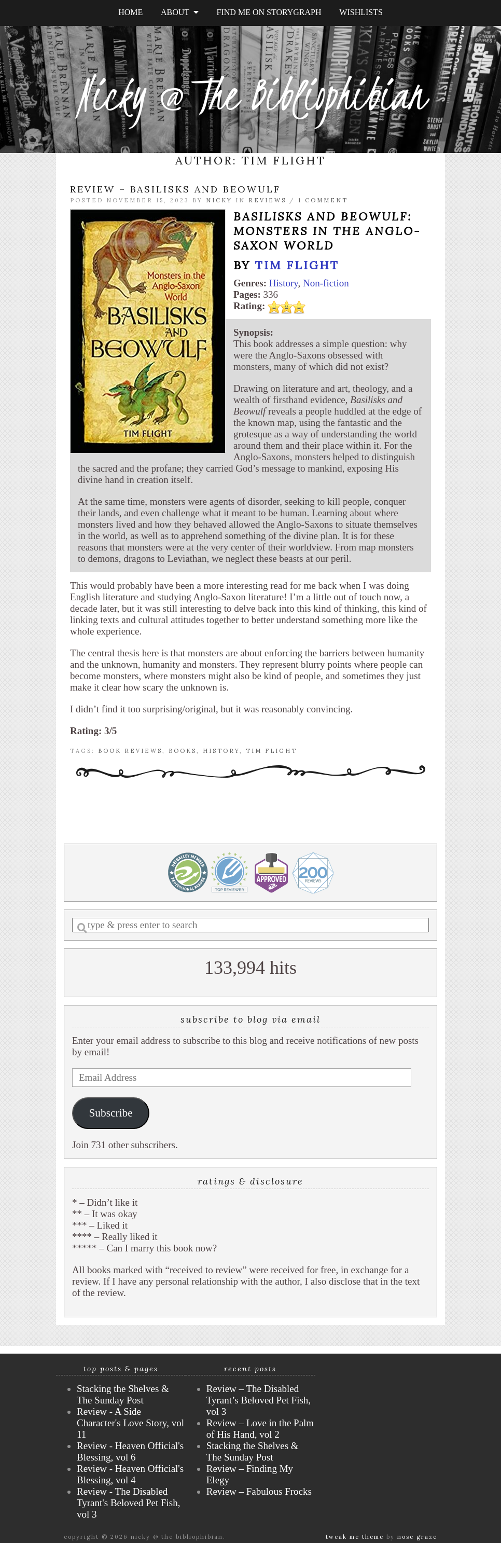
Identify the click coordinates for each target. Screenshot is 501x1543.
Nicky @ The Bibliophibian (250, 94)
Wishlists (361, 12)
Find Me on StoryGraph (269, 12)
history (221, 750)
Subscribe (110, 1113)
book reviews (130, 750)
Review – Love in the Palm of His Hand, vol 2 (260, 1428)
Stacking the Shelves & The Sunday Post (123, 1394)
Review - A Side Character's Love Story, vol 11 (130, 1423)
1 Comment (323, 200)
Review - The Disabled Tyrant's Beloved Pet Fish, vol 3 (128, 1503)
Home (130, 12)
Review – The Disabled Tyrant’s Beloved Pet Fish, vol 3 (258, 1400)
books (183, 750)
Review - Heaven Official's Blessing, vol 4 (130, 1474)
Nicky (219, 200)
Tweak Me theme (355, 1536)
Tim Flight (297, 265)
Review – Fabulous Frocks (259, 1491)
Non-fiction (326, 283)
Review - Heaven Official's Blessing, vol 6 (130, 1451)
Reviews (267, 200)
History (283, 283)
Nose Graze (417, 1536)
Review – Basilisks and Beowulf (175, 189)
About (180, 12)
